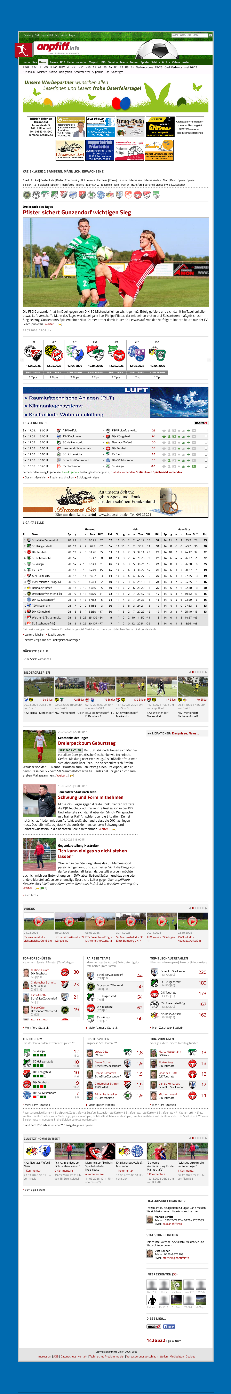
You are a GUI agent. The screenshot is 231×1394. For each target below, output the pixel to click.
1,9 (139, 1063)
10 (76, 1062)
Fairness (102, 180)
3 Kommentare (156, 1174)
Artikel (35, 180)
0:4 (154, 448)
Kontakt (82, 1356)
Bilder (59, 180)
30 (76, 971)
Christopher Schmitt (43, 982)
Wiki (167, 184)
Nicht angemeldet (44, 35)
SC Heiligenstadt (73, 442)
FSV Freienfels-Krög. (124, 430)
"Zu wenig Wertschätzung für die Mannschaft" (160, 1166)
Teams (80, 184)
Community (72, 180)
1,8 (139, 1052)
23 (76, 984)
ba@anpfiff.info (172, 1223)
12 (76, 1051)
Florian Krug (166, 1062)
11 (203, 1095)
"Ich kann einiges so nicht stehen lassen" (92, 853)
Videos (160, 184)
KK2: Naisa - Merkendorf (39, 712)
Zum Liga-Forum (35, 1189)
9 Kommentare (64, 1170)
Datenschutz (68, 1356)
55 (175, 1274)
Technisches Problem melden (107, 1356)
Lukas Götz (101, 1051)
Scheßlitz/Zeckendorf (76, 460)
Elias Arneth (38, 995)
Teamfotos (67, 184)
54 (140, 997)
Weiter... (50, 323)
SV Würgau (118, 466)
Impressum (44, 1356)
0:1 (154, 460)
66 (140, 1018)
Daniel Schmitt (104, 1062)
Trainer (125, 184)
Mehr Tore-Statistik (37, 1027)
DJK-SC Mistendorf (123, 460)
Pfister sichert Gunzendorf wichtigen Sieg (77, 212)
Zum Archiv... (32, 895)
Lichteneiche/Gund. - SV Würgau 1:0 (69, 939)
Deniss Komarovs (105, 1073)
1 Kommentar (32, 1170)
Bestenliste (47, 180)
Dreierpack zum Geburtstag (87, 743)
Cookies (190, 1356)
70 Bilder (202, 699)
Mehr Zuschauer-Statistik (167, 1027)
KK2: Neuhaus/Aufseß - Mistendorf (130, 1164)
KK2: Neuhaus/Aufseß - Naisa (38, 1164)
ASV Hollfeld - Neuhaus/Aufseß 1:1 (190, 939)
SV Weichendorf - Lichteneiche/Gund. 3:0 (38, 939)
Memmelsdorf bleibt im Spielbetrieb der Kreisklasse (99, 1166)
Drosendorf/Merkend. (45, 593)
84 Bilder (48, 699)
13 (203, 1052)
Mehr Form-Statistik (37, 1104)
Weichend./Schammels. (77, 448)
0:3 (154, 430)
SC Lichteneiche (72, 454)
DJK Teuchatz (120, 448)
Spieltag (43, 184)
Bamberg (28, 35)
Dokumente (88, 180)
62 (140, 1007)
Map (165, 180)
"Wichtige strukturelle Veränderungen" (191, 1164)
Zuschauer (178, 184)
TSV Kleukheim (72, 436)
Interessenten (152, 180)
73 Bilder (109, 699)
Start (26, 180)
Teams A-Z (92, 184)
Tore (116, 184)
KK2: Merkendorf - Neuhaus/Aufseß (189, 714)
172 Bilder (139, 699)
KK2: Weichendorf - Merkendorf (128, 714)
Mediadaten (177, 1356)
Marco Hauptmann (170, 1051)
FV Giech (117, 454)
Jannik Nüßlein (39, 1020)
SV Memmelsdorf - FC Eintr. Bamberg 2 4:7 (129, 939)
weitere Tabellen (35, 634)
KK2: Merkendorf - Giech (69, 712)
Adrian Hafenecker (106, 1094)
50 (140, 986)
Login (72, 35)
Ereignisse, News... (185, 733)
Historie (122, 180)
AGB (56, 1356)
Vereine (149, 184)
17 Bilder (171, 699)
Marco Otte (38, 1007)
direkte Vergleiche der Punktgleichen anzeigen (52, 640)
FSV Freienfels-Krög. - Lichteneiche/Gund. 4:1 (99, 939)
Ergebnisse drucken (62, 477)
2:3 (153, 454)
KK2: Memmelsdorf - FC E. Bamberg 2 (99, 714)
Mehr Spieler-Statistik (101, 1104)
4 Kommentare (94, 1174)
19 (76, 1009)
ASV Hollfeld (70, 430)
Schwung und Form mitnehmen (91, 797)
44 (140, 975)
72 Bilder (78, 699)
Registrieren (61, 35)
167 (202, 1004)
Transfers (137, 184)
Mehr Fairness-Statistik (103, 1027)
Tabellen (54, 184)
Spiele (181, 180)
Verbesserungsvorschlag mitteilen (147, 1356)
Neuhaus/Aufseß (122, 442)
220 (202, 972)
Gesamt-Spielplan (36, 477)
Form (112, 180)
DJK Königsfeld (121, 436)
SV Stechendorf (72, 466)
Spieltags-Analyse (88, 477)
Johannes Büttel (168, 1073)
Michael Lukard (40, 970)
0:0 (154, 442)
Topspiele (106, 184)
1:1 (153, 436)
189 (202, 982)
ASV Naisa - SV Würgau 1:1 (161, 939)
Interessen (135, 180)
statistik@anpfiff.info (176, 1258)
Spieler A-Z (29, 184)
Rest (173, 180)
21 (76, 997)
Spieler (191, 180)
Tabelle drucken (57, 634)
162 (202, 1014)
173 (202, 993)
